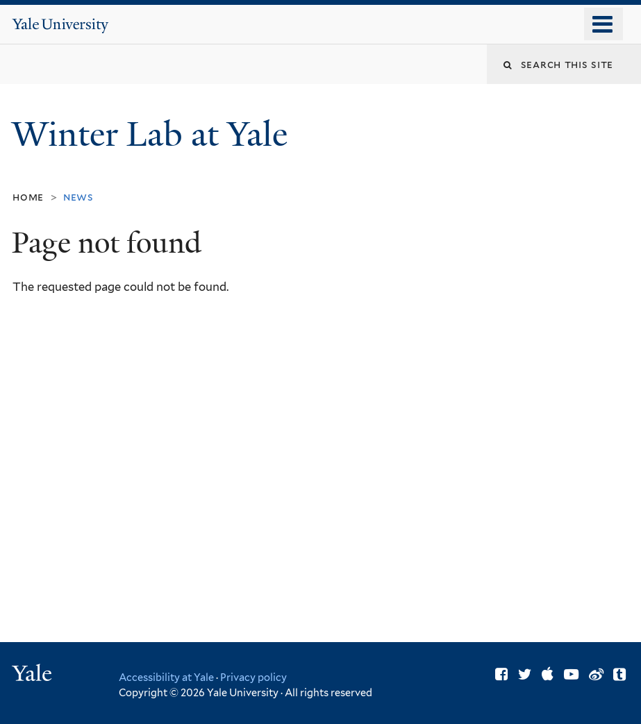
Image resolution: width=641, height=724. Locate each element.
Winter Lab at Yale (154, 134)
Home (28, 196)
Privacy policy (253, 677)
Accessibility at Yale (166, 677)
